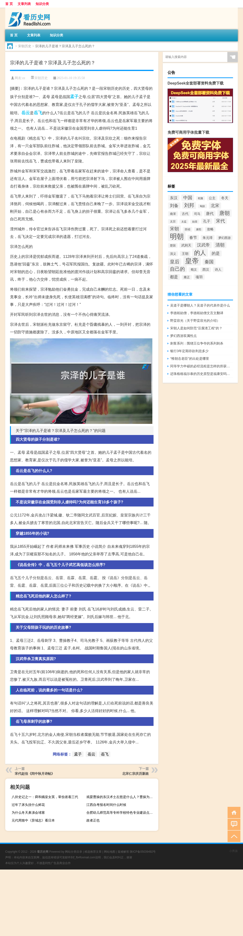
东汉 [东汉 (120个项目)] (174, 198)
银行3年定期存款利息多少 (189, 351)
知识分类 (42, 4)
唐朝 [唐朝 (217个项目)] (224, 213)
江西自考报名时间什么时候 (106, 805)
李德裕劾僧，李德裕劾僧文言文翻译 (196, 313)
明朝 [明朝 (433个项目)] (177, 236)
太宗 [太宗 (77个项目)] (173, 221)
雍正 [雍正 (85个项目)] (187, 277)
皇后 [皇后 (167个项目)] (174, 261)
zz (23, 78)
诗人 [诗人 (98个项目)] (218, 269)
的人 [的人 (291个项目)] (200, 252)
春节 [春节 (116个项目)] (193, 238)
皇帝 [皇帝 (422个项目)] (192, 261)
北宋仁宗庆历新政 (135, 773)
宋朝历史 (24, 46)
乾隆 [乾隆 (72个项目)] (200, 198)
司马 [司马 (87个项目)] (197, 214)
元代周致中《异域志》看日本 (33, 820)
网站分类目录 (73, 851)
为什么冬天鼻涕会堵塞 (28, 812)
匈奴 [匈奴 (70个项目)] (202, 206)
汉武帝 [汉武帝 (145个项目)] (203, 245)
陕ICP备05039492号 (143, 851)
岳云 (25, 112)
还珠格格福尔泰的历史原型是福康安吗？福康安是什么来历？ (201, 374)
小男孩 (233, 851)
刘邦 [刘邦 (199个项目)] (189, 205)
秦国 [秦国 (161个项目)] (209, 261)
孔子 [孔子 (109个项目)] (206, 221)
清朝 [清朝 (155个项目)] (219, 244)
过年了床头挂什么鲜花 (28, 805)
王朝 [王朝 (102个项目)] (185, 253)
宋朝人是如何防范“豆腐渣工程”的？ (196, 328)
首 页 (9, 4)
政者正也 (93, 820)
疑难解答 (123, 851)
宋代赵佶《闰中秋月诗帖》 (35, 773)
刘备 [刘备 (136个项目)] (174, 205)
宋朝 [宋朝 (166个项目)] (174, 228)
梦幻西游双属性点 (183, 336)
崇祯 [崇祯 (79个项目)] (187, 229)
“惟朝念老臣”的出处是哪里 (189, 358)
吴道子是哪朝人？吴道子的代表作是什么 (200, 305)
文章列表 (24, 4)
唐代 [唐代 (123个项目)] (210, 213)
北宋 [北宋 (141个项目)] (215, 205)
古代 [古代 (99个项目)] (185, 214)
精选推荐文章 (93, 851)
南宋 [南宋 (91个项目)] (173, 214)
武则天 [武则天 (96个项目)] (186, 245)
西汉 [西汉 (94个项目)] (205, 269)
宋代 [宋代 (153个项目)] (220, 220)
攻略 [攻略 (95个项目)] (210, 229)
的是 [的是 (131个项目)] (216, 253)
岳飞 (38, 112)
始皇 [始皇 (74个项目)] (194, 221)
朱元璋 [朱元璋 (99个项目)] (208, 238)
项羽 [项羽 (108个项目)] (199, 277)
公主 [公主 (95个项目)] (212, 198)
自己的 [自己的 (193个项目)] (177, 269)
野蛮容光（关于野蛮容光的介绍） (195, 320)
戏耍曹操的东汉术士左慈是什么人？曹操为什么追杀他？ (121, 797)
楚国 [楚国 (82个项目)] (173, 245)
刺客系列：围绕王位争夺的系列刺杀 (196, 343)
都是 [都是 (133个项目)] (174, 276)
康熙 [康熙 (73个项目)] (198, 229)
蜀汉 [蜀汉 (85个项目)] (194, 269)
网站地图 (109, 851)
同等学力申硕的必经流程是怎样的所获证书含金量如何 (201, 366)
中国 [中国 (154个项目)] (187, 197)
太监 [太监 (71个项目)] (184, 221)
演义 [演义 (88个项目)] (173, 253)
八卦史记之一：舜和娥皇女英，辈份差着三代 (45, 797)
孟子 (74, 96)
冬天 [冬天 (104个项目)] (224, 198)
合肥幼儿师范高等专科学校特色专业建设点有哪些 (121, 812)
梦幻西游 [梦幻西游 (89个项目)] (224, 238)
